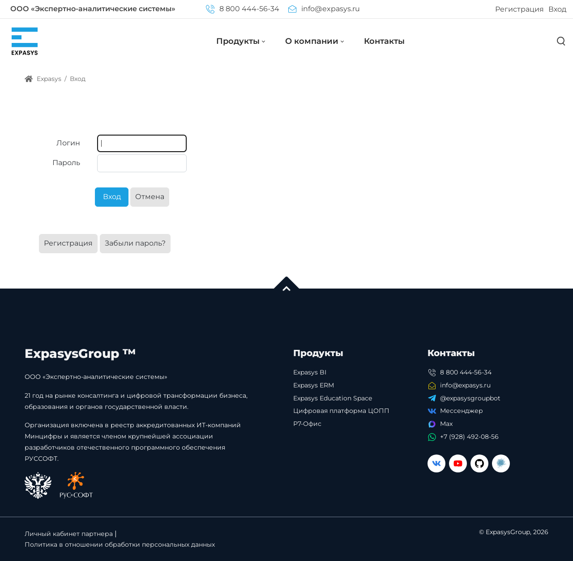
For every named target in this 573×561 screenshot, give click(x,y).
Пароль (66, 162)
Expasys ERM (313, 385)
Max (446, 424)
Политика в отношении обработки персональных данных (120, 544)
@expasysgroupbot (470, 398)
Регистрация (519, 9)
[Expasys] (25, 41)
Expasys (43, 79)
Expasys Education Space (332, 398)
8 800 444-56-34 (242, 8)
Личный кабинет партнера (69, 534)
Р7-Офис (307, 424)
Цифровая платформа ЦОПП (341, 411)
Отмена (149, 196)
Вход (557, 9)
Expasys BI (309, 372)
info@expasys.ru (324, 8)
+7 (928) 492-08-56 (469, 437)
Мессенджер (461, 411)
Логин (68, 143)
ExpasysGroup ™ (80, 353)
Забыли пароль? (135, 243)
